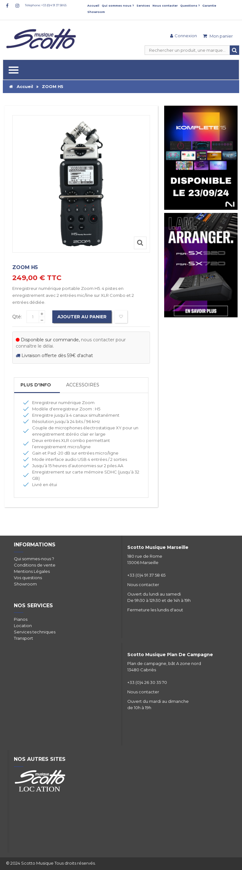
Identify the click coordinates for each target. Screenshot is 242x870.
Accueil (93, 5)
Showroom (96, 12)
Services (143, 5)
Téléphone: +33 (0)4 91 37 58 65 (45, 5)
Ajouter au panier (82, 317)
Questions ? (190, 5)
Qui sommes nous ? (118, 5)
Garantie (209, 5)
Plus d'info (35, 385)
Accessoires (82, 385)
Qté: (17, 317)
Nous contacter (165, 5)
